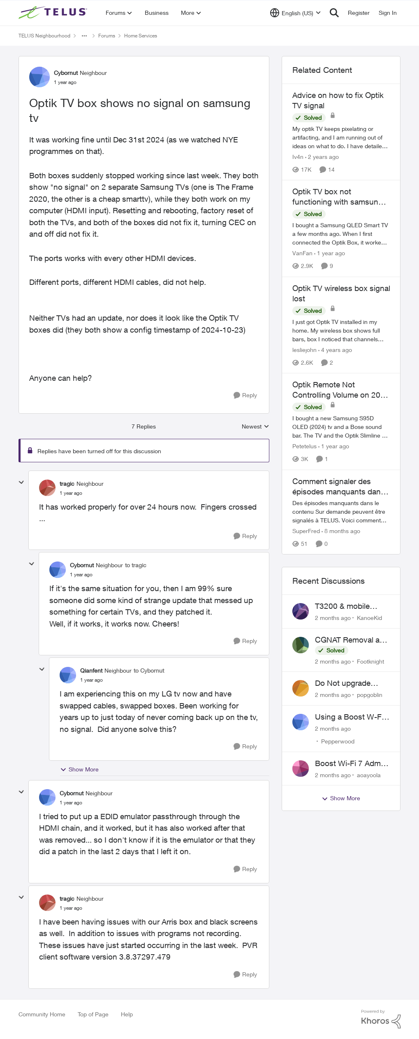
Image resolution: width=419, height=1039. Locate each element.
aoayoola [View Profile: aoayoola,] (369, 774)
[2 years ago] (322, 156)
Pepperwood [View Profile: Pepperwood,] (337, 741)
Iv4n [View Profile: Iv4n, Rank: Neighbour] (297, 156)
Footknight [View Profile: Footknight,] (370, 660)
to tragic (135, 564)
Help (127, 1014)
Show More (79, 769)
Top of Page (93, 1014)
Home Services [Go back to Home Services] (140, 36)
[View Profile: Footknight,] (300, 645)
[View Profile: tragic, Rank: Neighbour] (47, 488)
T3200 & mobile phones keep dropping (342, 606)
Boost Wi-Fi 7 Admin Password (351, 764)
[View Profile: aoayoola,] (300, 768)
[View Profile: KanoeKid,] (300, 611)
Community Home (42, 1014)
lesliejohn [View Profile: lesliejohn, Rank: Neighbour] (304, 349)
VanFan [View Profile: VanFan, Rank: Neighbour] (302, 253)
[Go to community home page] (54, 12)
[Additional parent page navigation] (84, 36)
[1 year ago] (329, 253)
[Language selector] (295, 13)
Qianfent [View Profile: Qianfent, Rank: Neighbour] (91, 670)
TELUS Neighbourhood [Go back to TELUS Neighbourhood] (44, 36)
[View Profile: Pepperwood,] (300, 722)
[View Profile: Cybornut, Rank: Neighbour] (39, 77)
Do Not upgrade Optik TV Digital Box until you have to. (349, 683)
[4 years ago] (335, 349)
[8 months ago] (341, 530)
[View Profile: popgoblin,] (300, 688)
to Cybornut (149, 670)
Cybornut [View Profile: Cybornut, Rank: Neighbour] (66, 72)
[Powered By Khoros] (381, 1019)
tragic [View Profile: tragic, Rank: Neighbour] (67, 483)
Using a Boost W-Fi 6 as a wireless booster (352, 717)
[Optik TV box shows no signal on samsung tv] (71, 493)
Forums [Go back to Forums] (106, 36)
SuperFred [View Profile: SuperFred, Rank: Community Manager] (306, 530)
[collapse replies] (21, 482)
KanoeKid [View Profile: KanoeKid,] (369, 617)
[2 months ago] (333, 617)
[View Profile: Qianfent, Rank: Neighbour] (68, 675)
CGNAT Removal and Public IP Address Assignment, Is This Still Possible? (352, 640)
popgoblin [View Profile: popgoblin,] (369, 694)
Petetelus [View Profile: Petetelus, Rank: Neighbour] (304, 446)
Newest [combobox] (255, 427)
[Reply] (245, 395)
